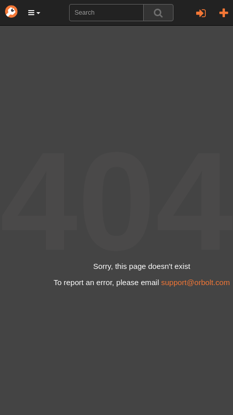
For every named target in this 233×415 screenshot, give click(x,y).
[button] (34, 12)
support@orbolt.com (195, 282)
